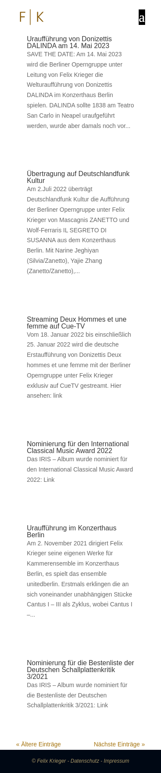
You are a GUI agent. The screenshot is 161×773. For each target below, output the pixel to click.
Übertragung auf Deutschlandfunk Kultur (78, 177)
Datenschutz (84, 761)
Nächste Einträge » (119, 744)
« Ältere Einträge (38, 744)
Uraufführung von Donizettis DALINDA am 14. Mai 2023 (69, 42)
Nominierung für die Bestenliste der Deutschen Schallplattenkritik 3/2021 (80, 669)
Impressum (116, 761)
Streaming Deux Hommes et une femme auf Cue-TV (77, 323)
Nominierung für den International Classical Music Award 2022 (78, 447)
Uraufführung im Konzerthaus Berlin (72, 531)
